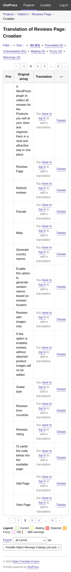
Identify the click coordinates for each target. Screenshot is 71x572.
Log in (64, 5)
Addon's (22, 14)
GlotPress (10, 5)
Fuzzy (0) (55, 51)
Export (7, 540)
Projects (28, 5)
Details (61, 120)
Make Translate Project (25, 561)
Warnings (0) (11, 57)
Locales (45, 5)
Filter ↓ (7, 45)
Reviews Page (41, 14)
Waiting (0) (38, 51)
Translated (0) (53, 45)
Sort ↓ (20, 45)
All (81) (35, 45)
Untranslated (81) (15, 51)
